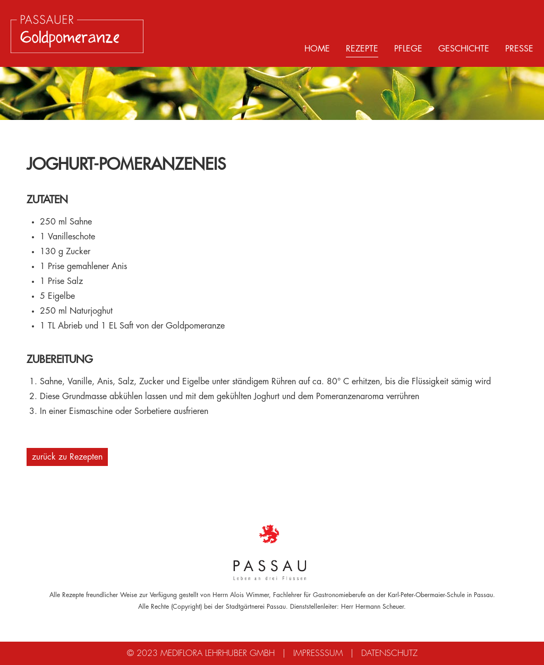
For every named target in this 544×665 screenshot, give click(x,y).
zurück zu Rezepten (67, 457)
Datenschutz (389, 653)
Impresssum (318, 653)
